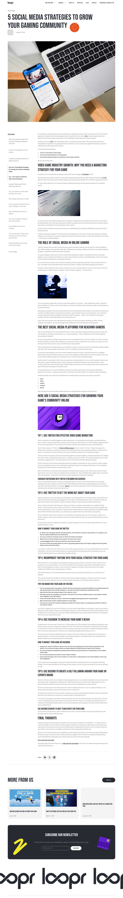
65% (52, 141)
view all (108, 780)
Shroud (67, 486)
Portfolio (80, 3)
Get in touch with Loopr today (46, 740)
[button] (50, 2)
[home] (10, 2)
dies (77, 743)
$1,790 (104, 178)
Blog (87, 3)
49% (86, 136)
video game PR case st (69, 743)
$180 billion (85, 174)
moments (47, 541)
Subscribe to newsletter (107, 3)
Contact (94, 3)
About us (71, 3)
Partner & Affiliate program (66, 448)
